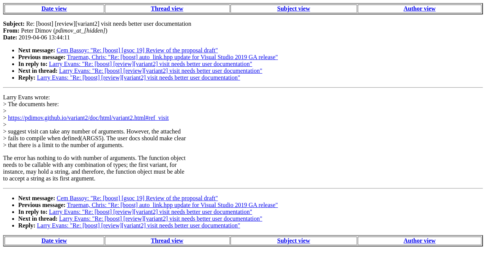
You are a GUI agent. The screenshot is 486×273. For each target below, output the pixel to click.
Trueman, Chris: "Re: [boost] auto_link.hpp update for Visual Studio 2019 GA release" (172, 57)
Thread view (167, 8)
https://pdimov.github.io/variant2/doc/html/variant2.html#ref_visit (88, 118)
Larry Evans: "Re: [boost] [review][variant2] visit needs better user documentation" (150, 64)
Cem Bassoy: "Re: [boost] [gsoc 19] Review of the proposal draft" (137, 50)
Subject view (293, 8)
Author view (420, 8)
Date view (54, 8)
